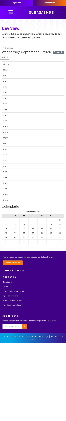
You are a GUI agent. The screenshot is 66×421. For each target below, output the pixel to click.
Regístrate (16, 3)
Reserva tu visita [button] (13, 263)
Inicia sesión (49, 3)
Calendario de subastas (13, 291)
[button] (24, 326)
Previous (8, 48)
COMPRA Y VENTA (14, 271)
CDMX (5, 287)
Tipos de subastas (11, 296)
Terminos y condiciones (13, 305)
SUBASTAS (9, 277)
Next (5, 57)
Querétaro (7, 282)
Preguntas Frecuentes (12, 300)
